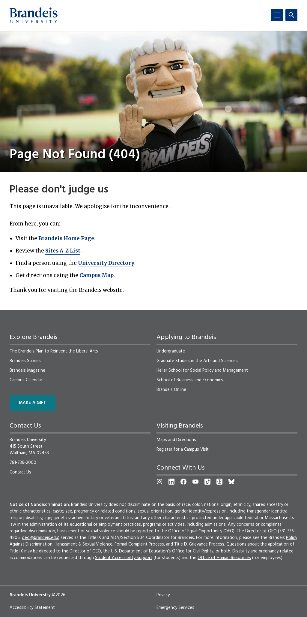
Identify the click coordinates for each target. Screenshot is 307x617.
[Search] (291, 15)
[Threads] (219, 482)
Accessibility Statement (32, 607)
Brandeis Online (171, 389)
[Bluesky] (231, 482)
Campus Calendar (26, 380)
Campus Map (96, 275)
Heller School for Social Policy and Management (202, 370)
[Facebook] (183, 482)
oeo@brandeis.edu (40, 537)
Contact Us (20, 472)
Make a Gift (32, 402)
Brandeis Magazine (27, 370)
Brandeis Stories (25, 360)
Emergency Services (175, 607)
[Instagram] (159, 482)
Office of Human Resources (224, 557)
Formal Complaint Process (139, 544)
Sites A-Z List (62, 250)
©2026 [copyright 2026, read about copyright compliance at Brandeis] (58, 595)
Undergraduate (170, 351)
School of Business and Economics (189, 380)
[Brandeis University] (34, 15)
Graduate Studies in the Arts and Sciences (197, 360)
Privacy (163, 595)
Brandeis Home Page (66, 238)
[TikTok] (207, 482)
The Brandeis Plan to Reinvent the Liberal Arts (54, 351)
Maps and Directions (176, 439)
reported (145, 531)
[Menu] (277, 15)
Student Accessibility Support (123, 557)
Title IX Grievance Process (199, 544)
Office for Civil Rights (192, 551)
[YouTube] (195, 482)
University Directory (106, 263)
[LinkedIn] (171, 482)
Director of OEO (261, 531)
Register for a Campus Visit (182, 449)
